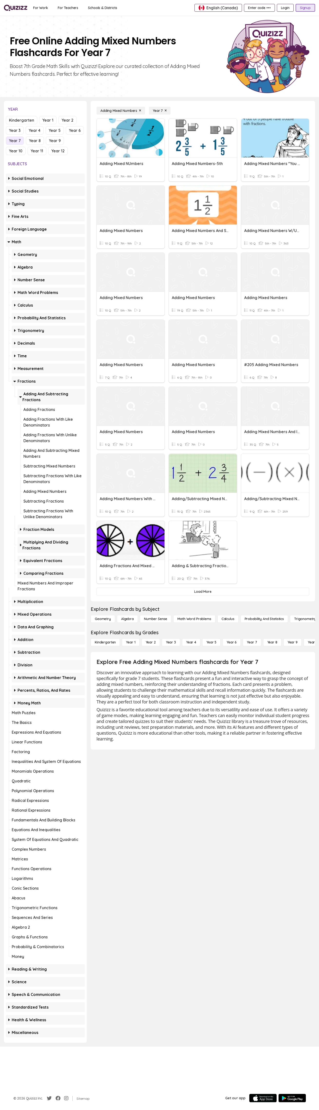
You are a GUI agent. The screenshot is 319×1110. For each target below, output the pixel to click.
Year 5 (55, 130)
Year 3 (14, 130)
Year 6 (75, 130)
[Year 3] (171, 642)
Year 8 (35, 140)
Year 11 (37, 150)
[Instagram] (66, 1098)
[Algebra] (127, 619)
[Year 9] (292, 642)
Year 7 (15, 140)
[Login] (285, 8)
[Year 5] (211, 642)
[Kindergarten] (105, 642)
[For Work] (40, 8)
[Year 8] (272, 642)
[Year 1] (130, 642)
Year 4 (34, 130)
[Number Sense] (155, 619)
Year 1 (47, 120)
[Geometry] (103, 619)
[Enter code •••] (259, 8)
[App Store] (263, 1098)
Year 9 (55, 140)
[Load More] (203, 591)
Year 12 (58, 150)
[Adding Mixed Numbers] (121, 111)
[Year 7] (160, 111)
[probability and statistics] (264, 619)
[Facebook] (58, 1098)
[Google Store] (292, 1098)
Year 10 (15, 150)
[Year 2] (151, 642)
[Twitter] (49, 1098)
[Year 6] (231, 642)
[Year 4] (191, 642)
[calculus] (228, 619)
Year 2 (67, 120)
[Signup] (305, 8)
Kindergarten (21, 120)
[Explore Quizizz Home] (15, 8)
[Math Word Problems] (194, 619)
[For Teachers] (68, 8)
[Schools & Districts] (102, 8)
